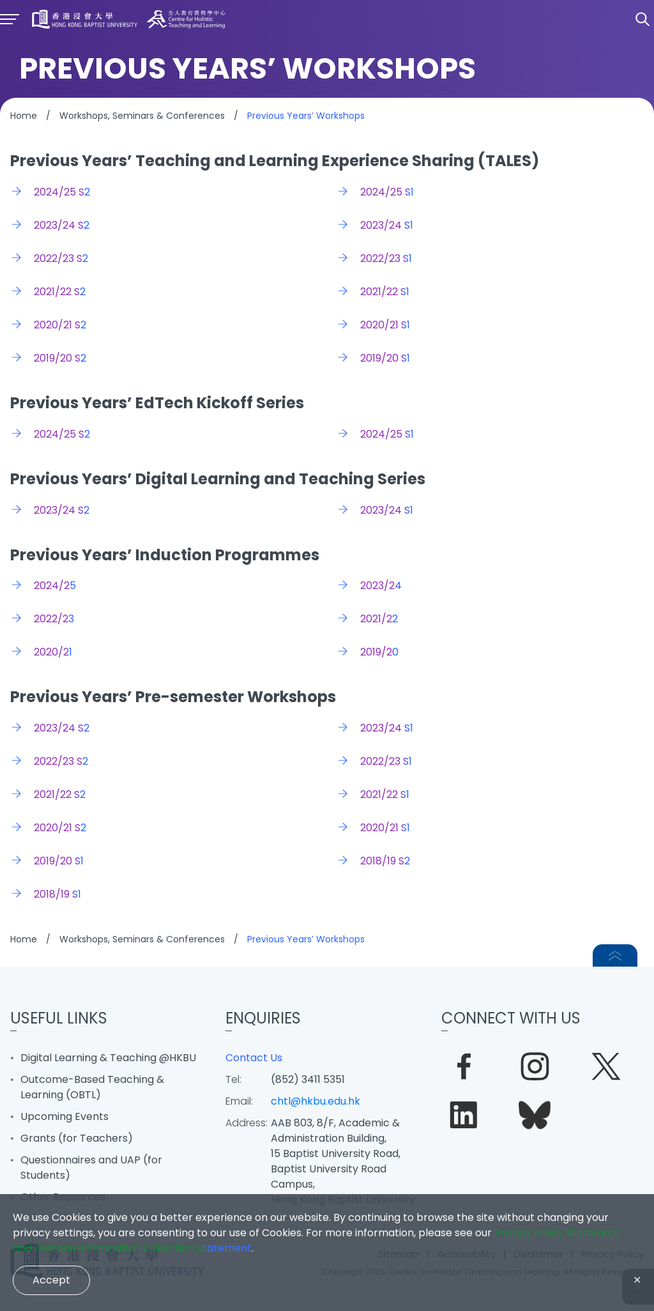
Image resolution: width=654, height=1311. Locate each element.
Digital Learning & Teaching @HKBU (108, 1057)
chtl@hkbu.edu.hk (315, 1101)
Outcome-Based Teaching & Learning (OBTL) (92, 1087)
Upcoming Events (64, 1116)
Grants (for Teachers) (76, 1138)
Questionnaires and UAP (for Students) (91, 1168)
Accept (51, 1280)
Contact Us (253, 1057)
